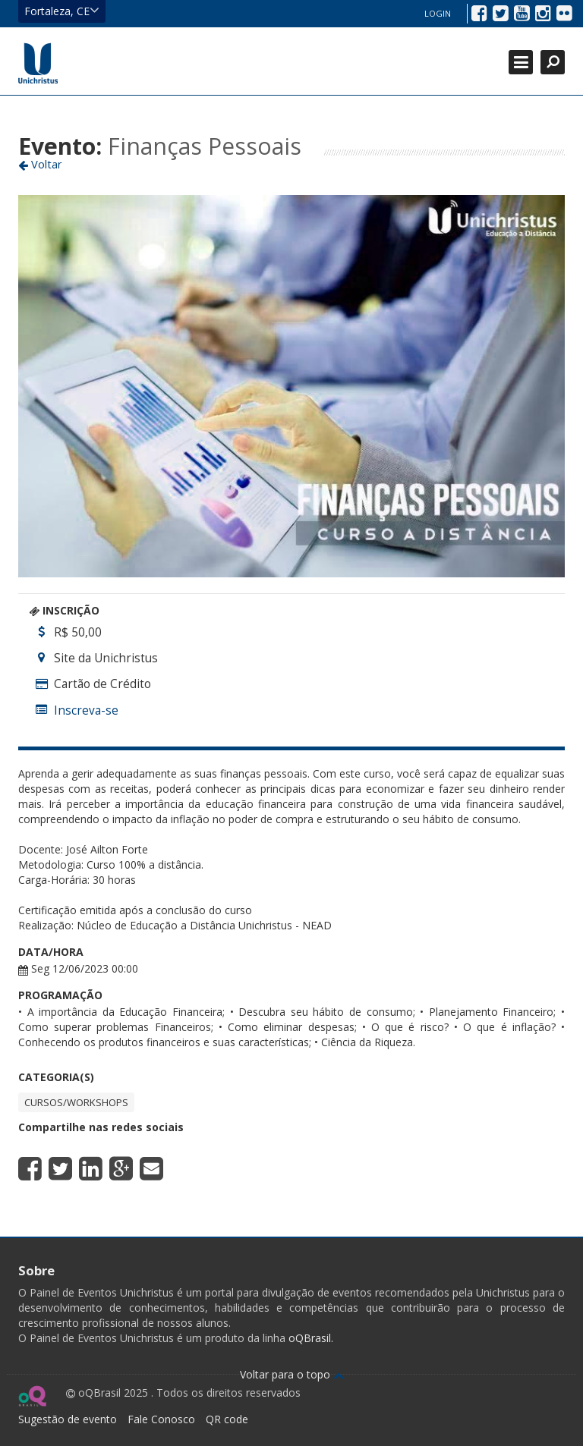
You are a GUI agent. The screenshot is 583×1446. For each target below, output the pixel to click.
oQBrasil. (309, 1338)
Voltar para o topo (292, 1374)
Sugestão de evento (67, 1419)
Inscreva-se (86, 710)
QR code (227, 1419)
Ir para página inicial (38, 62)
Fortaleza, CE (61, 10)
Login (437, 13)
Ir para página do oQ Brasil (32, 1396)
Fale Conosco (161, 1419)
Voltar (40, 163)
